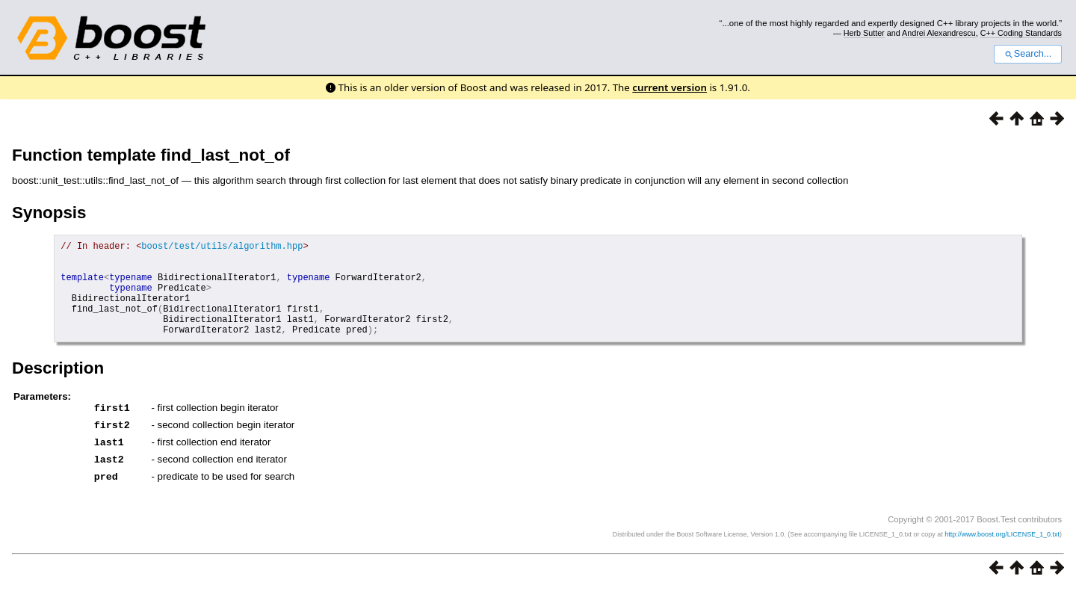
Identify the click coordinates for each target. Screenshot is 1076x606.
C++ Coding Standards (1021, 32)
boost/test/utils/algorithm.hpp (222, 247)
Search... (1027, 54)
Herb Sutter (864, 32)
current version (669, 87)
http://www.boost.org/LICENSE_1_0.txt (1002, 550)
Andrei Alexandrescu (939, 32)
